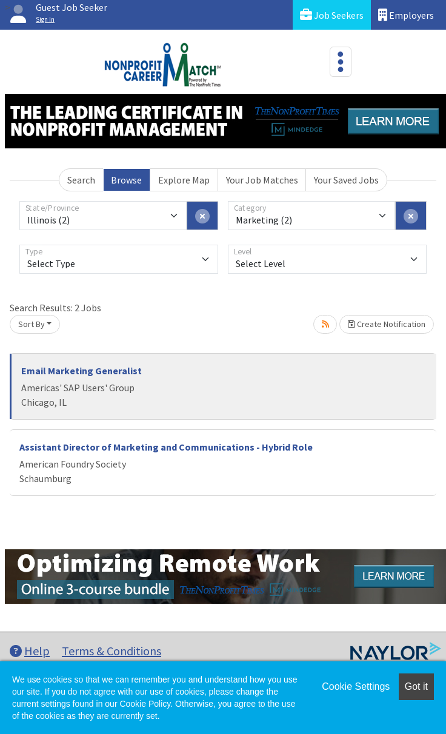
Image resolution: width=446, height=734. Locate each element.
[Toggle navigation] (340, 62)
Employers (406, 14)
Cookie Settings (356, 686)
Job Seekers (332, 14)
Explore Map (184, 180)
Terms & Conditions (111, 650)
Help (30, 650)
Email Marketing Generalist (81, 371)
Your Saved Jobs (346, 180)
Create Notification (386, 324)
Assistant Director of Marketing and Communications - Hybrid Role (166, 447)
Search (81, 180)
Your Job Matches (262, 180)
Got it (416, 686)
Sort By (31, 324)
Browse (126, 180)
